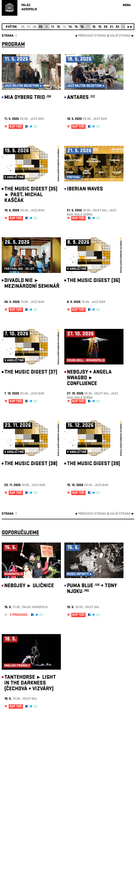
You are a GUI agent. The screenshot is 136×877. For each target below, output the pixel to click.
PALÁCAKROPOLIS (29, 7)
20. (106, 27)
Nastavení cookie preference (15, 829)
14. (70, 27)
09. (41, 27)
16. (82, 27)
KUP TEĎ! (16, 127)
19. (100, 27)
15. (76, 27)
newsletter (112, 789)
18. (94, 27)
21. (112, 27)
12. (59, 27)
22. (118, 27)
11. (53, 27)
